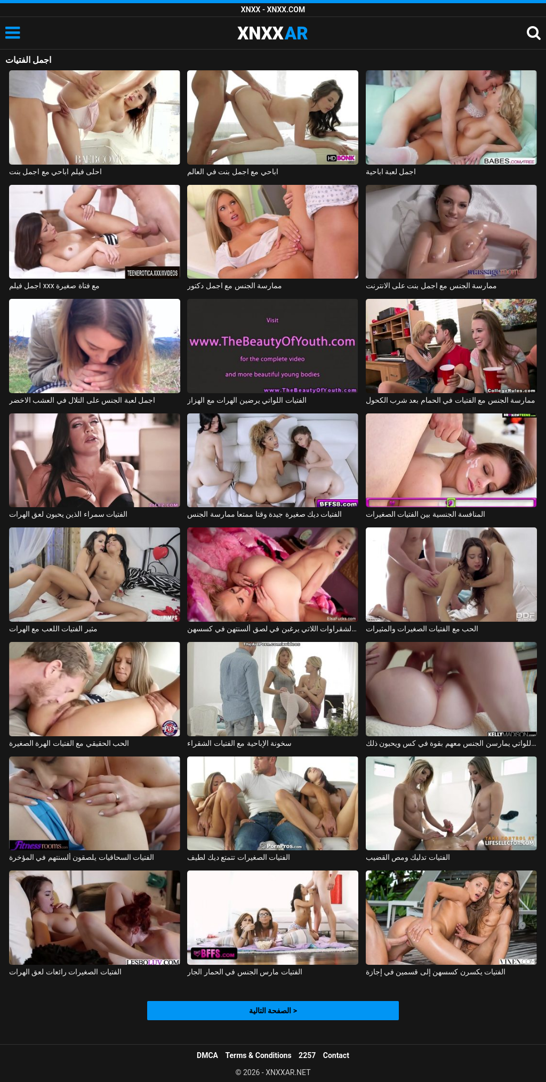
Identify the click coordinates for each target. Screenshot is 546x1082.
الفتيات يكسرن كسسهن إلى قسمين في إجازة (436, 971)
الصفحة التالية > (273, 1010)
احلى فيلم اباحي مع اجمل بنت (55, 171)
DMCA (207, 1055)
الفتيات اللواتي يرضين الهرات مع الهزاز (246, 400)
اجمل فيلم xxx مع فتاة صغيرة (54, 285)
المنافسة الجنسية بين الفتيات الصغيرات (426, 514)
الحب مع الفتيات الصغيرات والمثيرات (422, 628)
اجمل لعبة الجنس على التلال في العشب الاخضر (82, 400)
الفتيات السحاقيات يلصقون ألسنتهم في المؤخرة (81, 857)
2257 (307, 1055)
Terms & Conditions (259, 1055)
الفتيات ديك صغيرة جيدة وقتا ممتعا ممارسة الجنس (264, 514)
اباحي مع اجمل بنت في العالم (232, 171)
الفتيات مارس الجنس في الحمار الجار (244, 971)
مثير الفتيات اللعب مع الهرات (53, 628)
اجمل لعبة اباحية (391, 171)
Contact (336, 1055)
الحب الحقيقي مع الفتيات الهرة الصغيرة (69, 743)
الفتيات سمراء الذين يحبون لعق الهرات (68, 514)
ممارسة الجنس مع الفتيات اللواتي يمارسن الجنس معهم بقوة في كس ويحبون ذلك (451, 743)
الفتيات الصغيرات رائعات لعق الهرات (65, 971)
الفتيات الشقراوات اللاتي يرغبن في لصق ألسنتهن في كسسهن (272, 628)
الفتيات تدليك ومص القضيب (408, 857)
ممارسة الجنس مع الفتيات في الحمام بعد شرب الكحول (451, 400)
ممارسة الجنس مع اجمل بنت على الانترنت (431, 285)
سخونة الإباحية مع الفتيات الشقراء (239, 743)
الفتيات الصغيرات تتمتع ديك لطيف (238, 857)
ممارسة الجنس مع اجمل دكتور (234, 285)
